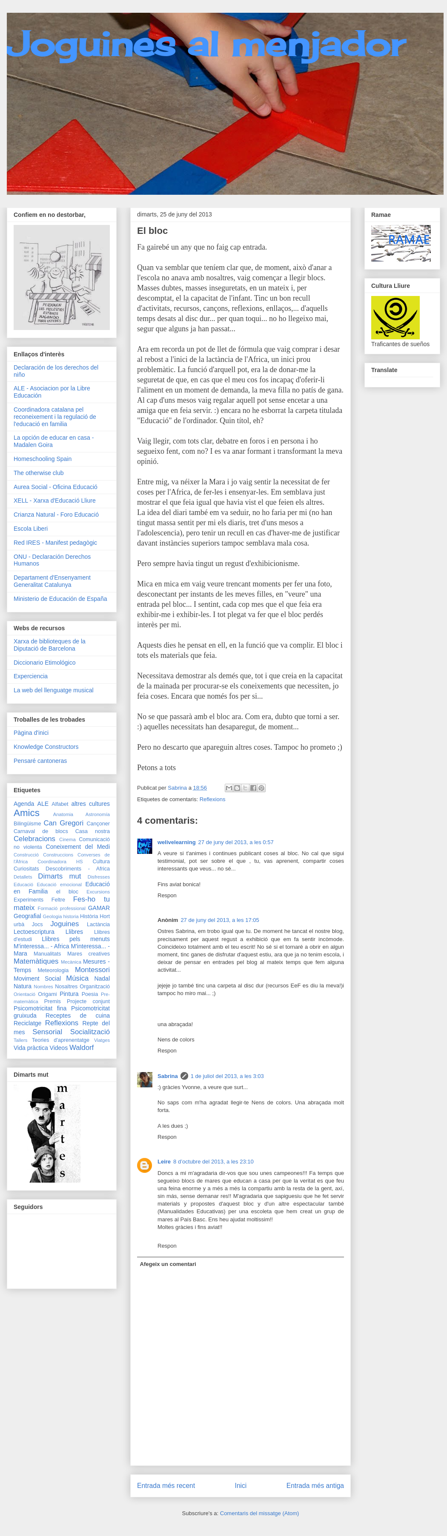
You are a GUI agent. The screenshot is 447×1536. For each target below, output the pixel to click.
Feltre (58, 900)
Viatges (102, 1040)
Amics (27, 813)
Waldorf (81, 1048)
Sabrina (168, 1076)
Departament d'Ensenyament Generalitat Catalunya (52, 581)
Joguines (64, 924)
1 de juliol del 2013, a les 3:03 (227, 1076)
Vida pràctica (31, 1047)
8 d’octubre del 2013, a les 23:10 (213, 1161)
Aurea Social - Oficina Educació (55, 487)
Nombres (43, 986)
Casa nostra (92, 831)
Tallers (20, 1040)
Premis (52, 1001)
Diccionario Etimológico (45, 662)
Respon (167, 895)
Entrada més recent (166, 1485)
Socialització (90, 1032)
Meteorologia (53, 970)
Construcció (26, 854)
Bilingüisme (27, 824)
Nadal (102, 978)
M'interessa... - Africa (41, 946)
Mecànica (71, 961)
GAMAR (99, 908)
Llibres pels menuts (76, 939)
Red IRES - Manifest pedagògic (55, 542)
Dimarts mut (59, 876)
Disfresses (99, 876)
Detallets (23, 876)
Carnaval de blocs (41, 831)
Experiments (28, 900)
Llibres (74, 931)
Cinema (67, 839)
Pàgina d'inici (31, 732)
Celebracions (34, 839)
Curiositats (26, 869)
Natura (23, 986)
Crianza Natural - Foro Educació (56, 514)
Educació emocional (59, 884)
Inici (241, 1485)
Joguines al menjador (206, 43)
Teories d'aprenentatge (60, 1040)
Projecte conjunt (88, 1001)
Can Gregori (63, 823)
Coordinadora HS (60, 861)
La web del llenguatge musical (54, 690)
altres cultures (90, 803)
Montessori (92, 970)
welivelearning (177, 842)
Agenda (24, 803)
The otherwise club (39, 472)
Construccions (58, 854)
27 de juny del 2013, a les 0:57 (236, 842)
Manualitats (47, 954)
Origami (47, 994)
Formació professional (62, 908)
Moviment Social (37, 978)
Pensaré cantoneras (40, 760)
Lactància (98, 924)
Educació (23, 884)
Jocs (37, 924)
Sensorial (47, 1032)
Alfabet (60, 804)
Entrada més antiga (315, 1485)
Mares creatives (88, 954)
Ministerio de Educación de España (60, 598)
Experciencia (31, 676)
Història (89, 916)
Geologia (52, 916)
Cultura (101, 862)
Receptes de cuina (78, 1015)
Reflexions (213, 799)
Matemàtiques (36, 961)
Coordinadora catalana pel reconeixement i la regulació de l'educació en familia (55, 416)
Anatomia (63, 814)
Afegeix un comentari (168, 1264)
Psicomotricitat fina (40, 1008)
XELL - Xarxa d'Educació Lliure (55, 500)
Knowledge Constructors (46, 746)
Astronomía (98, 814)
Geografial (27, 916)
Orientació (24, 994)
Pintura (69, 993)
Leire (164, 1161)
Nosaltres (66, 987)
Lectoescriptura (34, 931)
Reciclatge (27, 1023)
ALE (43, 803)
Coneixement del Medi (78, 846)
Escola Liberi (31, 528)
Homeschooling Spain (43, 458)
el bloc (67, 892)
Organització (95, 987)
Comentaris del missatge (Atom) (259, 1513)
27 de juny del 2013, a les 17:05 (220, 920)
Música (77, 978)
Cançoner (98, 824)
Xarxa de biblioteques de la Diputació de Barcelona (50, 645)
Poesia (90, 994)
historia (71, 916)
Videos (59, 1047)
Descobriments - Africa (78, 869)
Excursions (98, 891)
